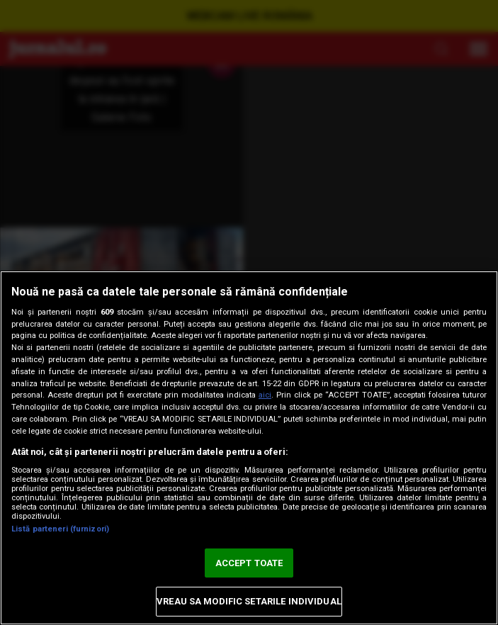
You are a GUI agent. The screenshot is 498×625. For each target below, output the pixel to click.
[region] (249, 448)
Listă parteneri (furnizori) (60, 529)
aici (265, 395)
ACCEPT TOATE (249, 563)
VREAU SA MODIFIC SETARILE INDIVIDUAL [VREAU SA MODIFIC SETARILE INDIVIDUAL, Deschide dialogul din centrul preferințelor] (249, 601)
